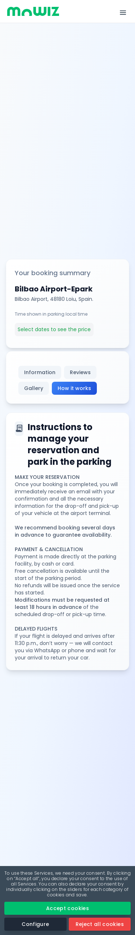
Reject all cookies (100, 924)
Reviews (80, 372)
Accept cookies (67, 908)
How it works (74, 388)
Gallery (33, 388)
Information (39, 372)
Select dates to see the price (54, 329)
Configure (35, 924)
